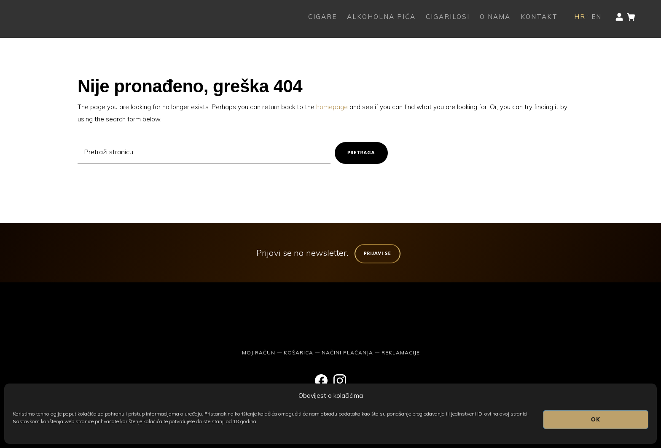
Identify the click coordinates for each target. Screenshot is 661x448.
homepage (332, 107)
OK (595, 419)
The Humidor (59, 16)
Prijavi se (377, 253)
